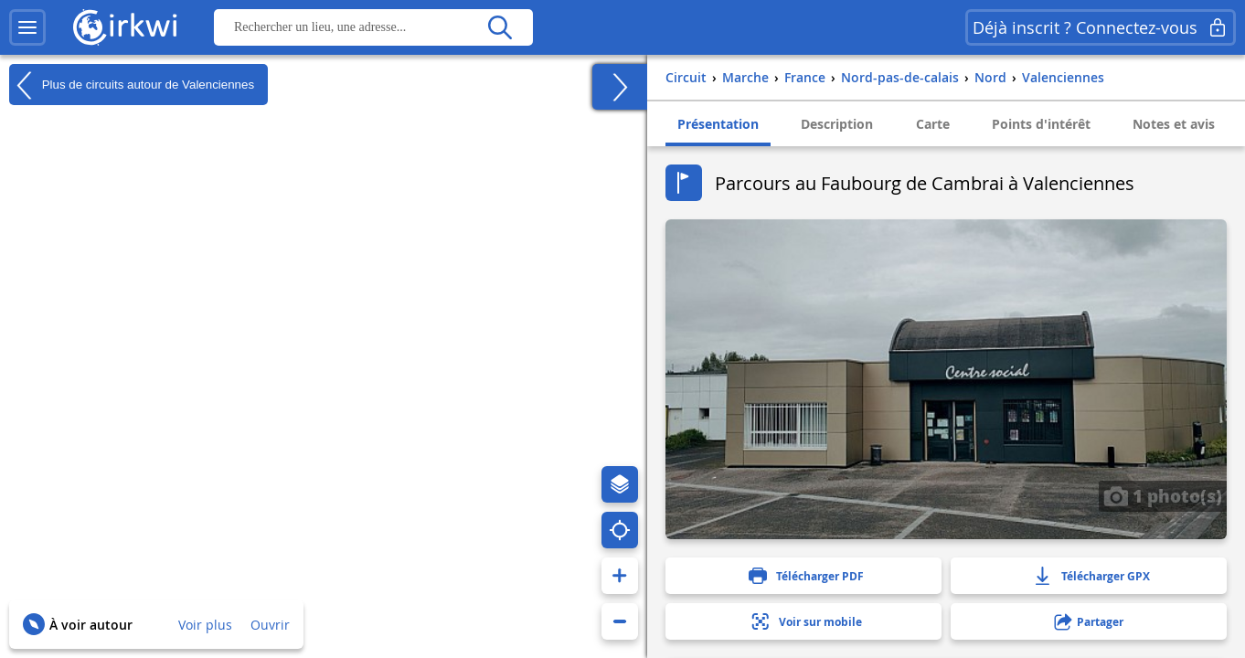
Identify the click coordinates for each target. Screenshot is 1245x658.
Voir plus (205, 624)
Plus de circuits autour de (131, 85)
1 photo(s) (1162, 495)
